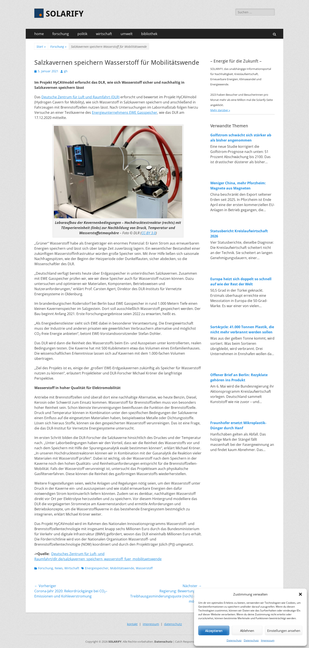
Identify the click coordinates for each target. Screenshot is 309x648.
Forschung (58, 46)
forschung (60, 33)
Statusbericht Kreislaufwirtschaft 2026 (239, 234)
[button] (300, 594)
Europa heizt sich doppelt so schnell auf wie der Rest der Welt (240, 281)
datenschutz (173, 624)
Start (41, 46)
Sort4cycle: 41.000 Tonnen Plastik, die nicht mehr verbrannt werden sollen (242, 329)
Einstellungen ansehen (283, 630)
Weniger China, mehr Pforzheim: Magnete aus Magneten (238, 186)
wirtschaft (104, 33)
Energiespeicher (96, 568)
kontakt (132, 624)
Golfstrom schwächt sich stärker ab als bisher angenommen (240, 138)
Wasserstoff (144, 568)
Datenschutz (234, 640)
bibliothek (149, 33)
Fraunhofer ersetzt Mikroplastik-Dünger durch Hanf (238, 425)
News (59, 568)
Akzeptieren (214, 630)
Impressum (267, 640)
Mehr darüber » (220, 110)
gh (66, 71)
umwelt (127, 33)
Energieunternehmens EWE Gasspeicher (124, 112)
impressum (151, 624)
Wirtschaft (71, 568)
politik (82, 33)
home (39, 33)
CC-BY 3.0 (148, 233)
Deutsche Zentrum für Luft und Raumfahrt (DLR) (80, 97)
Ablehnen (247, 630)
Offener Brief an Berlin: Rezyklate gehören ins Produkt (239, 377)
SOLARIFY (64, 13)
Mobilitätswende (122, 568)
